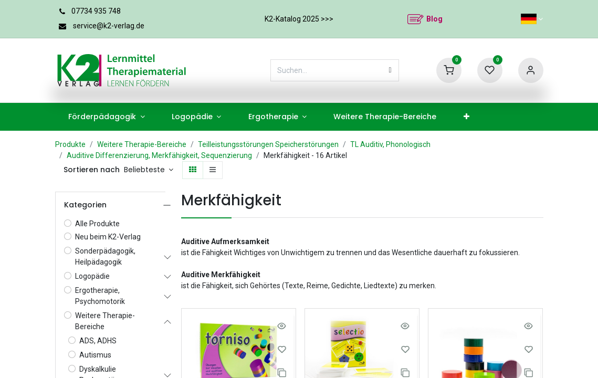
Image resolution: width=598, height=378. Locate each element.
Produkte (70, 144)
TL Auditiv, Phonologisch (390, 144)
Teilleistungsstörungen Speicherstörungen (268, 144)
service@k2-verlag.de (108, 26)
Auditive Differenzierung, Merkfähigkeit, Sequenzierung (159, 155)
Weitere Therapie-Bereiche (141, 144)
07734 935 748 (96, 11)
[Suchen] (390, 70)
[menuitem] (107, 117)
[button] (148, 170)
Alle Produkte (97, 223)
